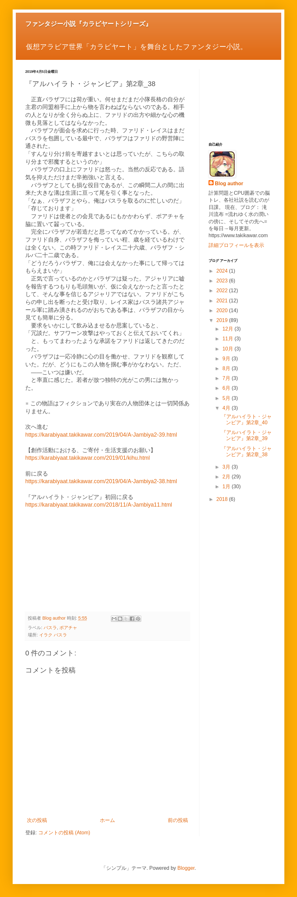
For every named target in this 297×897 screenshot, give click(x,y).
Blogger (186, 868)
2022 (222, 290)
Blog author (229, 183)
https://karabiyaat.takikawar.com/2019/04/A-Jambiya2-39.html (101, 435)
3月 (227, 467)
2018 (222, 499)
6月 (227, 388)
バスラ (50, 627)
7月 (227, 378)
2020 (222, 310)
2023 (222, 280)
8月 (227, 368)
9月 (227, 358)
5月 (227, 398)
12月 (228, 329)
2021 (222, 300)
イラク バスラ (53, 634)
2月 (227, 476)
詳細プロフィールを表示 (236, 245)
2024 (222, 271)
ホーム (107, 820)
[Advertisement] (107, 560)
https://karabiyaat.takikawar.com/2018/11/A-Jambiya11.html (98, 505)
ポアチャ (68, 627)
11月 (228, 338)
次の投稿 (37, 820)
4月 (227, 408)
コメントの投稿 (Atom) (64, 832)
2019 (222, 320)
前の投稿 (178, 820)
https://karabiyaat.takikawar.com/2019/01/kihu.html (87, 458)
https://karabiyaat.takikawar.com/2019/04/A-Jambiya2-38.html (101, 481)
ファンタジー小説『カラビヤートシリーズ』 (88, 23)
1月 (227, 486)
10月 (228, 348)
